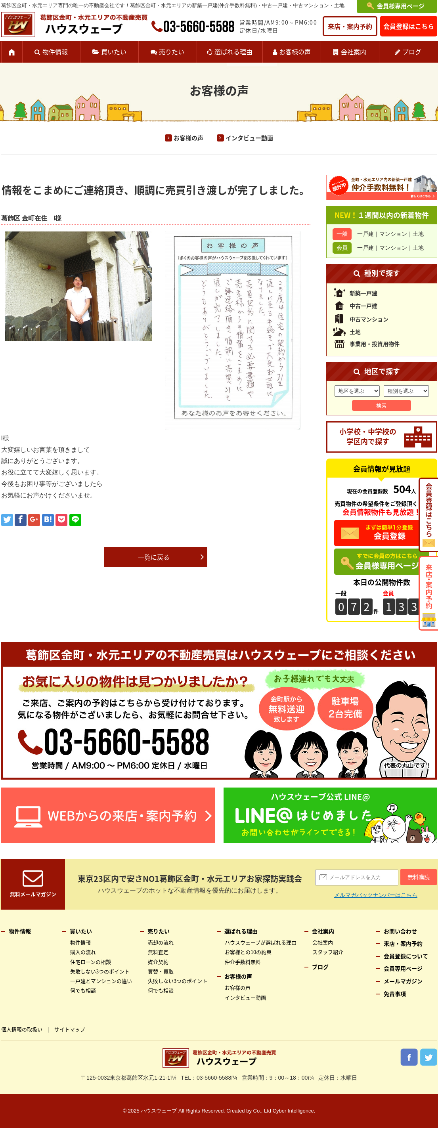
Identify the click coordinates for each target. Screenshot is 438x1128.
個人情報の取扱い (21, 1029)
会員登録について (406, 956)
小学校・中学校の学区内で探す (367, 436)
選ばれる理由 (233, 51)
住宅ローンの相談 (90, 961)
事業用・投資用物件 (375, 344)
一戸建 (365, 234)
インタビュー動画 (249, 138)
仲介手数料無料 (243, 961)
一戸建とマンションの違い (101, 981)
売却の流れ (161, 942)
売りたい (171, 51)
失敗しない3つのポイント (100, 971)
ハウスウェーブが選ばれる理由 (260, 942)
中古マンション (369, 319)
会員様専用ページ (401, 6)
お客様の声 (295, 51)
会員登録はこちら (408, 26)
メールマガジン (403, 981)
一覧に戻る (154, 557)
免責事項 (395, 994)
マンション (393, 234)
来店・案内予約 (350, 26)
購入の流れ (83, 952)
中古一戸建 (363, 306)
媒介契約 (158, 961)
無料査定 (158, 952)
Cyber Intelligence (293, 1111)
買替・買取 (161, 971)
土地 (418, 234)
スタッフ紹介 (327, 952)
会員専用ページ (403, 968)
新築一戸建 (363, 293)
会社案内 (353, 51)
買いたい (113, 51)
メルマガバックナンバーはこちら (375, 895)
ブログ (411, 51)
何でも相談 (83, 990)
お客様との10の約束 (248, 952)
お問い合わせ (400, 931)
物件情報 (55, 51)
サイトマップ (69, 1029)
